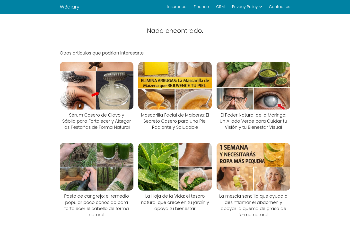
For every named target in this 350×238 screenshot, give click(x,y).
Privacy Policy (245, 6)
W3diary (69, 6)
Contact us (279, 6)
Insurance (176, 6)
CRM (220, 6)
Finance (201, 6)
